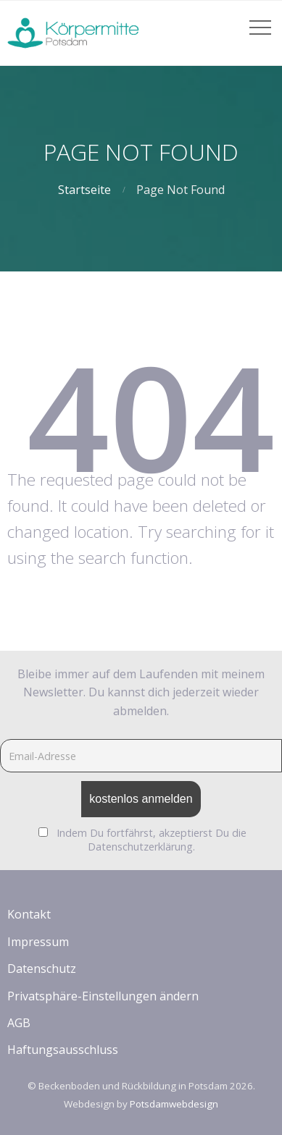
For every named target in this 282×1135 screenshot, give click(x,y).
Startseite (84, 190)
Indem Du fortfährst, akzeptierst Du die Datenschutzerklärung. (151, 839)
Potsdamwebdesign (174, 1103)
